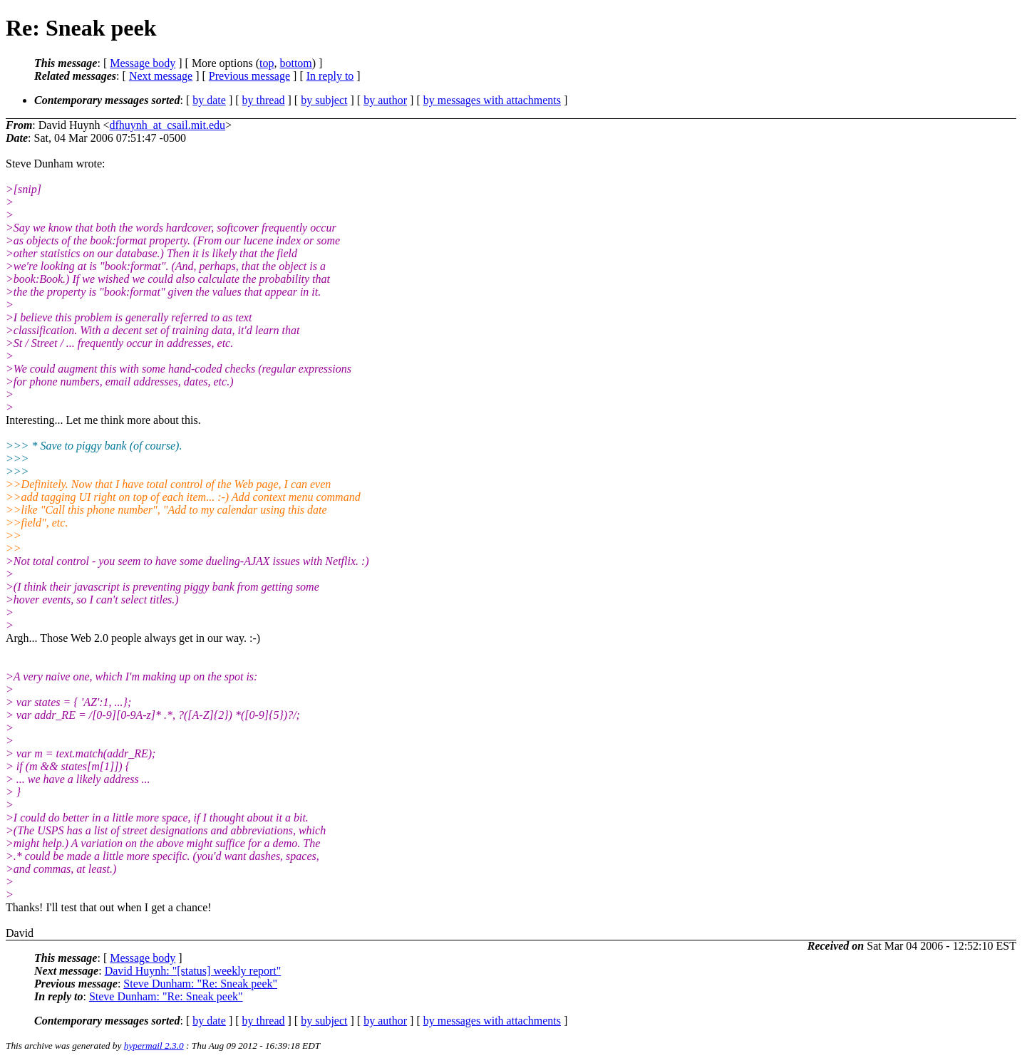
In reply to (330, 76)
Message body (142, 63)
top (266, 63)
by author (385, 100)
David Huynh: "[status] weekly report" (193, 971)
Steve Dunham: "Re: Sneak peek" (200, 984)
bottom (295, 63)
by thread (263, 100)
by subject (324, 100)
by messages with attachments (492, 100)
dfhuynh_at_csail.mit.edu (167, 125)
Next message (160, 76)
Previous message (249, 76)
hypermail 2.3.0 (154, 1045)
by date (209, 100)
